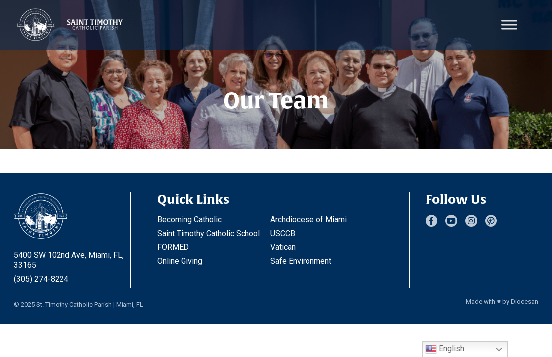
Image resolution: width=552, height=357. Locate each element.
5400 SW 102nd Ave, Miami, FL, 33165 (68, 260)
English (444, 349)
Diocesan (524, 301)
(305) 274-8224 (41, 279)
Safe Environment (300, 261)
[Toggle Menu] (509, 24)
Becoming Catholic (189, 219)
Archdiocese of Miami (308, 219)
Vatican (283, 247)
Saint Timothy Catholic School (208, 233)
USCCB (282, 233)
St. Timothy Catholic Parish (74, 304)
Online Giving (179, 261)
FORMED (173, 247)
